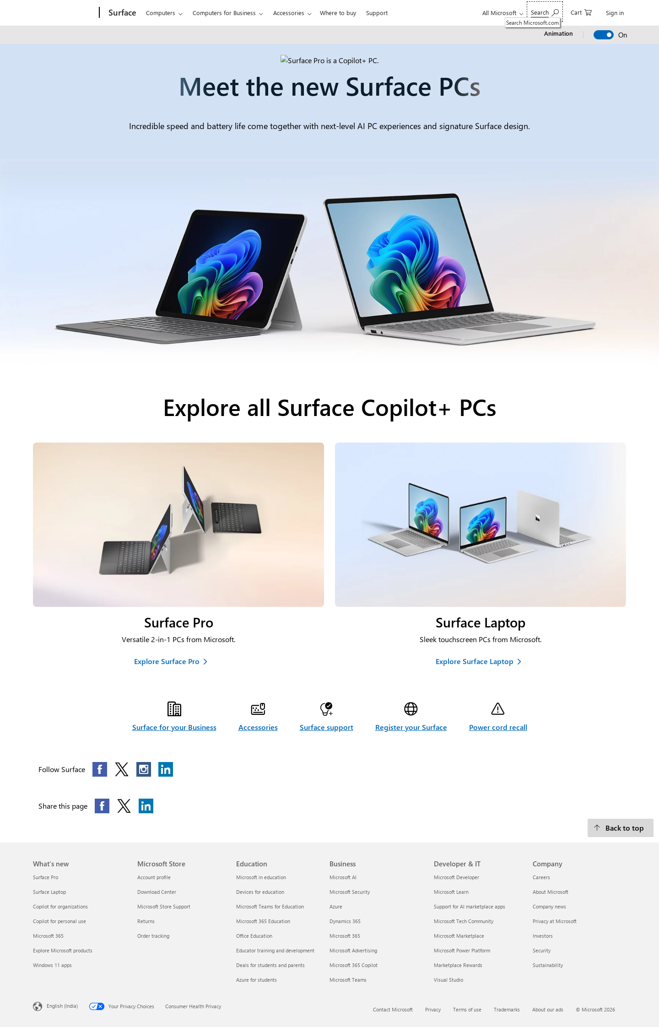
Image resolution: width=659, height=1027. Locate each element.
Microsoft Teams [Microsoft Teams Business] (348, 979)
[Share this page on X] (124, 806)
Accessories (288, 12)
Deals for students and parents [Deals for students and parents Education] (270, 965)
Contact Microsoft (393, 1009)
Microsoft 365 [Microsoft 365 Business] (345, 935)
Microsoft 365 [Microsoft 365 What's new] (48, 935)
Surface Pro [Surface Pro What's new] (45, 877)
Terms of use (467, 1009)
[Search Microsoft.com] (545, 11)
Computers (160, 12)
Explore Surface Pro (167, 661)
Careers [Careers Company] (541, 877)
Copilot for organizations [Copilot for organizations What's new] (60, 906)
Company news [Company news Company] (549, 906)
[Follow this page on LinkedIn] (165, 769)
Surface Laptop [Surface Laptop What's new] (49, 891)
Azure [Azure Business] (336, 906)
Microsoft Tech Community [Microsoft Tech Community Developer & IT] (463, 921)
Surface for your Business (174, 727)
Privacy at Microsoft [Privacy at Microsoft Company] (555, 921)
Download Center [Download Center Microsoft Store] (156, 891)
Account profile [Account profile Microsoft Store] (154, 877)
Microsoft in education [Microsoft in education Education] (261, 877)
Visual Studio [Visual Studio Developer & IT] (448, 979)
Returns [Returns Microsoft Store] (146, 921)
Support (377, 12)
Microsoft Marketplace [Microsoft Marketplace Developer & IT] (459, 935)
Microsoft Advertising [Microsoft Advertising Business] (353, 950)
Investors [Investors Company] (543, 935)
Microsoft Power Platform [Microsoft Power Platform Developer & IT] (462, 950)
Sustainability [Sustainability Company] (548, 965)
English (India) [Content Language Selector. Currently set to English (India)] (62, 1005)
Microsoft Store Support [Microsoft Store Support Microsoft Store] (163, 906)
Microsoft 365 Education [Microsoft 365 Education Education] (263, 921)
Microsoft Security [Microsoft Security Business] (350, 891)
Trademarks (507, 1009)
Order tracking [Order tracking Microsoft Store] (153, 935)
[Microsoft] (64, 12)
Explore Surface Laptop (474, 661)
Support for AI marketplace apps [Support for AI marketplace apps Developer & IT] (469, 906)
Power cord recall (498, 727)
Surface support (326, 727)
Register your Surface (411, 727)
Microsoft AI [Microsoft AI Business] (343, 877)
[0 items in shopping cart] (581, 11)
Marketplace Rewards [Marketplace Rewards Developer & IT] (458, 965)
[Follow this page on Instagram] (143, 769)
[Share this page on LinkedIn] (146, 806)
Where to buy (338, 12)
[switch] (604, 34)
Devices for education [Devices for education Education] (260, 891)
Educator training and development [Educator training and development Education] (275, 950)
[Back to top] (621, 828)
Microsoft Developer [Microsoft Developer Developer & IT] (456, 877)
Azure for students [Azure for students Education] (256, 979)
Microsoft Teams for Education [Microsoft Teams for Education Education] (270, 906)
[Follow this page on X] (121, 769)
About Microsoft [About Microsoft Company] (550, 891)
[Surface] (121, 12)
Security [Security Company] (542, 950)
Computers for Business (224, 12)
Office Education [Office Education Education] (254, 935)
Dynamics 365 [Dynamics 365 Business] (345, 921)
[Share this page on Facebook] (102, 806)
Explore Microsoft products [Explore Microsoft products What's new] (62, 950)
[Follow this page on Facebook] (99, 769)
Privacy (433, 1009)
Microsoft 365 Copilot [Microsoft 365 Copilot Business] (354, 965)
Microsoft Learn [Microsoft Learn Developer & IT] (451, 891)
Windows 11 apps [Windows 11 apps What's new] (52, 965)
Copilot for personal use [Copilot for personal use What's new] (59, 921)
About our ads (547, 1009)
